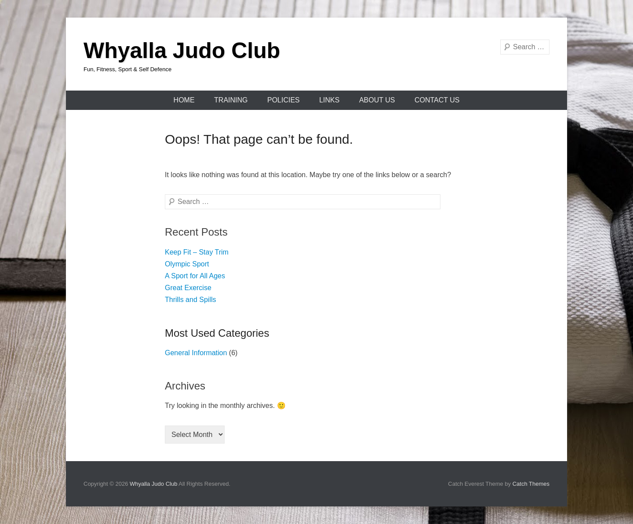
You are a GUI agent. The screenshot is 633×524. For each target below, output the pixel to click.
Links (329, 100)
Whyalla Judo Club (182, 50)
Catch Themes (531, 483)
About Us (377, 100)
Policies (283, 100)
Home (184, 100)
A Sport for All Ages (195, 276)
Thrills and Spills (190, 299)
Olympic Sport (187, 264)
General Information (196, 353)
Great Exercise (188, 287)
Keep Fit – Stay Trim (197, 252)
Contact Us (437, 100)
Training (230, 100)
